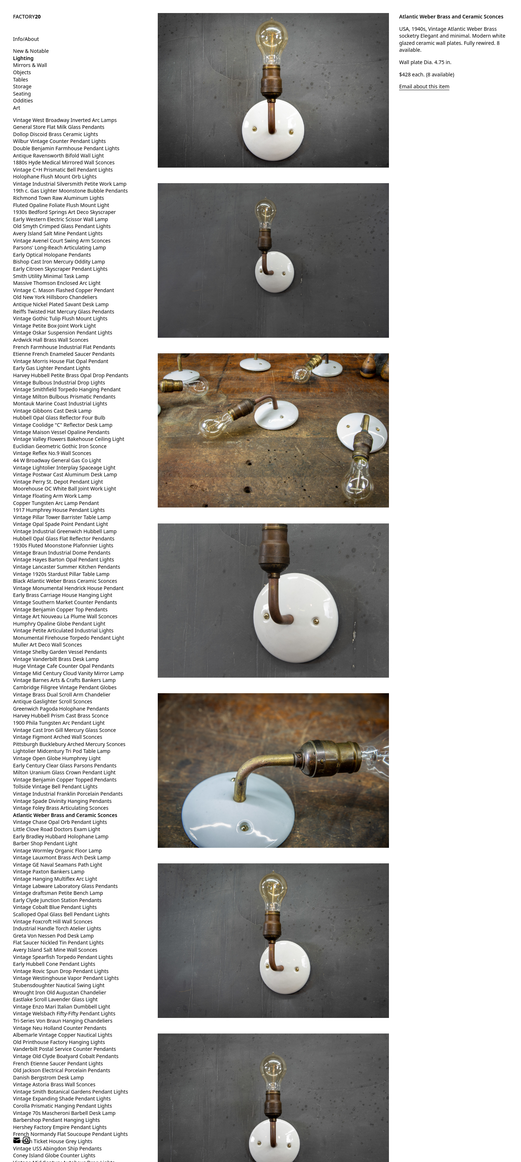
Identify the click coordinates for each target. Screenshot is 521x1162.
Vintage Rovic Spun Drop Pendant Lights (61, 971)
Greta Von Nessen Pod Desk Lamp (53, 935)
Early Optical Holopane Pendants (52, 254)
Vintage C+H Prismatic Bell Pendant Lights (63, 169)
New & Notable (31, 50)
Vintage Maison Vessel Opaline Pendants (61, 432)
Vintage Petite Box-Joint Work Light (54, 325)
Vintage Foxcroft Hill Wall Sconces (53, 921)
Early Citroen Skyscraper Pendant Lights (60, 268)
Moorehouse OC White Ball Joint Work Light (64, 488)
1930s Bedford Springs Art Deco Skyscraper (64, 212)
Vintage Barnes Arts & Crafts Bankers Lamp (64, 680)
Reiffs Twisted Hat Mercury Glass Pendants (63, 311)
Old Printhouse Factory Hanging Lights (59, 1042)
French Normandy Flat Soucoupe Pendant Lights (70, 1134)
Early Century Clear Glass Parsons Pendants (65, 765)
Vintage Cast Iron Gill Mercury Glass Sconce (64, 730)
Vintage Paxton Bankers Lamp (48, 871)
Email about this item (424, 86)
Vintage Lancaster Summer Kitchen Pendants (66, 566)
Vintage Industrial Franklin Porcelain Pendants (68, 793)
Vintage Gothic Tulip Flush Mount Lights (60, 318)
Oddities (23, 100)
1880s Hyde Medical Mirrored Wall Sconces (64, 162)
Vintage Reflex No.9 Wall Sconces (52, 453)
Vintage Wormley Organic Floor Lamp (57, 850)
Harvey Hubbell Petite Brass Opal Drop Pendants (70, 375)
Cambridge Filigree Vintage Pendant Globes (65, 687)
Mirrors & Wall (30, 65)
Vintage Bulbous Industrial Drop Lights (59, 382)
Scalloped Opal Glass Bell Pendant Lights (61, 914)
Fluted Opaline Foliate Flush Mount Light (61, 205)
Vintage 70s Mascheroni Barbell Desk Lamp (64, 1113)
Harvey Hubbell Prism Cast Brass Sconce (61, 715)
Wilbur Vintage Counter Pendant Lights (59, 141)
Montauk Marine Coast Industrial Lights (60, 403)
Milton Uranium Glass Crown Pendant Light (64, 772)
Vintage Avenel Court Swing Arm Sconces (61, 240)
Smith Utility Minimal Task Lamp (51, 276)
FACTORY (27, 16)
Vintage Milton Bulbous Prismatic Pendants (64, 396)
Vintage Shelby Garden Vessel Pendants (60, 651)
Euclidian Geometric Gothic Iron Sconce (60, 446)
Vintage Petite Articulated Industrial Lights (63, 630)
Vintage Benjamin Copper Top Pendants (60, 609)
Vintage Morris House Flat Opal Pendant (60, 361)
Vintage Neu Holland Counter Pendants (59, 1027)
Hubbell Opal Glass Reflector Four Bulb (59, 417)
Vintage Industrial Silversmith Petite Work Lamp (70, 183)
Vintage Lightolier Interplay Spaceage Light (64, 467)
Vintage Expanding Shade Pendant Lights (62, 1098)
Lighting (23, 58)
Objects (22, 72)
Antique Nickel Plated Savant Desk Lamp (61, 304)
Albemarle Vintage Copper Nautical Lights (62, 1034)
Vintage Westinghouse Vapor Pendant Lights (66, 977)
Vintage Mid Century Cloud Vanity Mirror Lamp (68, 673)
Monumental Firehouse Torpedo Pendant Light (68, 637)
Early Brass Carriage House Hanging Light (62, 594)
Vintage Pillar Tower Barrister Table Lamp (62, 517)
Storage (22, 86)
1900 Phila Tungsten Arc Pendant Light (59, 722)
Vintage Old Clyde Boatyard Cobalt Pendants (65, 1056)
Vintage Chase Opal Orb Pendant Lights (60, 821)
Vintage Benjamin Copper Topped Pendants (65, 779)
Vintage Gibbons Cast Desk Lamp (52, 410)
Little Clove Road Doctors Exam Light (56, 829)
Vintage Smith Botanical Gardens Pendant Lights (70, 1091)
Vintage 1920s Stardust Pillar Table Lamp (61, 574)
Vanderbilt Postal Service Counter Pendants (64, 1048)
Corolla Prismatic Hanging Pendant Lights (62, 1105)
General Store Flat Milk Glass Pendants (59, 126)
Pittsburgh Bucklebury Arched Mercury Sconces (69, 744)
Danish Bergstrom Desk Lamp (48, 1077)
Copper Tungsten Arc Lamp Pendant (56, 503)
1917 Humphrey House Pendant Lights (59, 509)
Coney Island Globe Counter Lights (54, 1155)
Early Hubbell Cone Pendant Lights (54, 963)
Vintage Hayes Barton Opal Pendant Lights (63, 559)
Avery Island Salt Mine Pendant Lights (57, 233)
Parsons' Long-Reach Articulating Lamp (59, 247)
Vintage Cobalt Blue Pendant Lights (55, 907)
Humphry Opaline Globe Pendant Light (59, 623)
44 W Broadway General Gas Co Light (57, 460)
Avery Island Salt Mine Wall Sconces (55, 949)
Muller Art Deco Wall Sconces (47, 644)
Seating (22, 93)
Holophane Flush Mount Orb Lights (55, 176)
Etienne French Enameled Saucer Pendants (64, 353)
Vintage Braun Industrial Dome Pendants (61, 552)
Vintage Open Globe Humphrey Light (57, 758)
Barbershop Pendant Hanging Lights (56, 1119)
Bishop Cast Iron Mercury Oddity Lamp (59, 261)
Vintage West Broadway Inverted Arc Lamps (65, 120)
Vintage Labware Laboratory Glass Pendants (65, 886)
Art (16, 107)
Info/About (26, 38)
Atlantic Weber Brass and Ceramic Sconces (65, 815)
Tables (20, 79)
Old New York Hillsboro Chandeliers (55, 297)
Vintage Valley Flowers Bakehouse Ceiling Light (68, 438)
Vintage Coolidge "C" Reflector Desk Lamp (63, 424)
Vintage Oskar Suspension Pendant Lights (62, 332)
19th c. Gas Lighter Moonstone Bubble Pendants (70, 190)
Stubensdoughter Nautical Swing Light (59, 985)
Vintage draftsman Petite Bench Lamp (58, 892)
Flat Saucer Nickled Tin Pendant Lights (58, 942)
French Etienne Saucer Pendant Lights (58, 1063)
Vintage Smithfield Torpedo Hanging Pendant (66, 389)
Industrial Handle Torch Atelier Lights (57, 928)
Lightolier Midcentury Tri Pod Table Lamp (61, 751)
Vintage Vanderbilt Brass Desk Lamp (56, 659)
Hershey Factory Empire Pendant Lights (60, 1127)
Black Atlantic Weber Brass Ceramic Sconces (65, 580)
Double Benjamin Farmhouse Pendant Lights (66, 148)
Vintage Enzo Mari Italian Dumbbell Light (61, 1006)
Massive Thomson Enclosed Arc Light (57, 282)
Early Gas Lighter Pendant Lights (51, 368)
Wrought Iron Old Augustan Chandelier (59, 992)
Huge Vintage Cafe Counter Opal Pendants (63, 665)
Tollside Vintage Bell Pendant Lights (55, 786)
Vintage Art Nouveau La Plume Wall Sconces (65, 616)
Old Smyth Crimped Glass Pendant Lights (62, 226)
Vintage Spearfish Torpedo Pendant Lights (63, 956)
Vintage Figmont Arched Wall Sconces (57, 736)
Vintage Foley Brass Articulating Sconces (61, 807)
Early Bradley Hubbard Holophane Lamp (61, 836)
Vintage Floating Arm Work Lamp (52, 495)
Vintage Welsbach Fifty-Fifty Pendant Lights (64, 1013)
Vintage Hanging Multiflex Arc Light (55, 878)
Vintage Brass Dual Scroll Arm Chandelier (61, 694)
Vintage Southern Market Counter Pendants (65, 602)
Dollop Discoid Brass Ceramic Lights (55, 134)
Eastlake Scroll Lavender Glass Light (55, 999)
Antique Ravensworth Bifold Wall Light (58, 155)
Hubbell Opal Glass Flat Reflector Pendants (63, 538)
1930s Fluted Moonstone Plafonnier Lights (63, 545)
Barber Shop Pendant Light (45, 843)
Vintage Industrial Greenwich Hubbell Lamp (65, 531)
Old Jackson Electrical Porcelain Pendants (61, 1070)
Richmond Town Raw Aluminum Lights (58, 197)
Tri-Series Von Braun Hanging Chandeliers (63, 1020)
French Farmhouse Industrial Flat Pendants (64, 347)
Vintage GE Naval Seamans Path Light (57, 864)
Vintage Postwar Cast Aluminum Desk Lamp (65, 474)
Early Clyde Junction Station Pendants (57, 900)
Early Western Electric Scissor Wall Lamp (60, 219)
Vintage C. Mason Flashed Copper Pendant (63, 290)
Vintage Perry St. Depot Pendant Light (58, 481)
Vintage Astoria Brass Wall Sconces (54, 1084)
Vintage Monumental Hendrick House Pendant (68, 588)
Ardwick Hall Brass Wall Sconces (50, 339)
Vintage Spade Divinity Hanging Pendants (62, 800)
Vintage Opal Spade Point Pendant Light (60, 524)
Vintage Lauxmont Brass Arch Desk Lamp (62, 857)
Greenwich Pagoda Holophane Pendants (61, 708)
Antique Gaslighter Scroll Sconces (52, 701)
